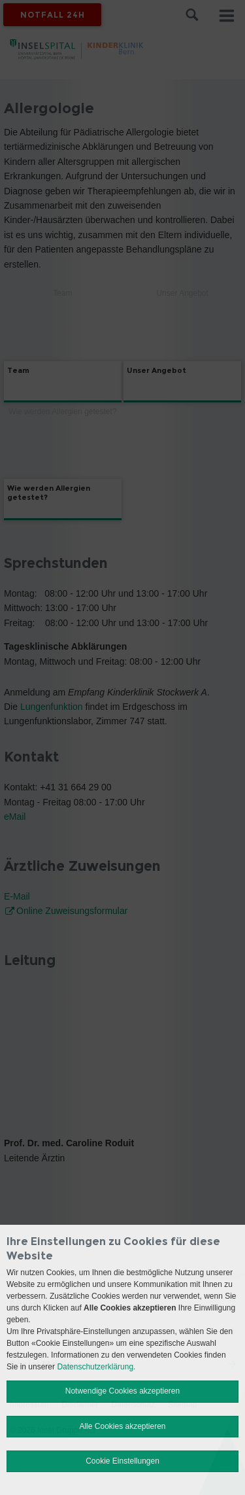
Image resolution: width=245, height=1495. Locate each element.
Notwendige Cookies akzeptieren (122, 1391)
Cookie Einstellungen (122, 1461)
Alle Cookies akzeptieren (122, 1426)
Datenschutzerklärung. (96, 1366)
